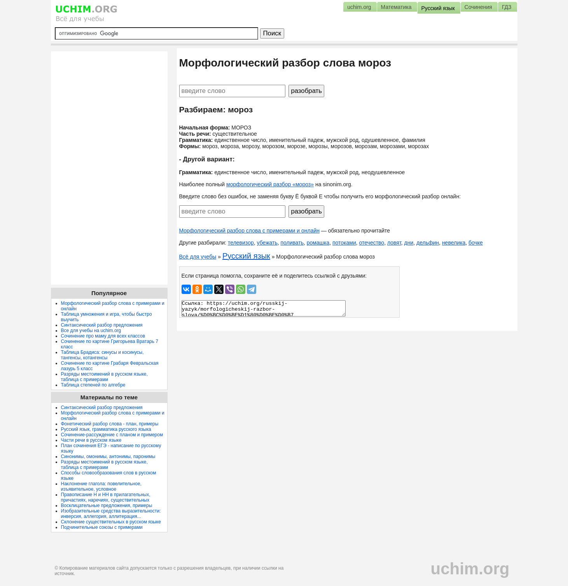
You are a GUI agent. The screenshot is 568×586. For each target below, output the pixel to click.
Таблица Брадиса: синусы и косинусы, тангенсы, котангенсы (102, 355)
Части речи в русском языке (91, 440)
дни (409, 243)
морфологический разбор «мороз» (270, 184)
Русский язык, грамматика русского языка (106, 429)
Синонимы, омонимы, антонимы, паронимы (108, 456)
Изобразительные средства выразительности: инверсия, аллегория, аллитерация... (111, 513)
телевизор (241, 243)
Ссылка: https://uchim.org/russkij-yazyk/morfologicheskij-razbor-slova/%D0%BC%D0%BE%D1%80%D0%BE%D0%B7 (264, 308)
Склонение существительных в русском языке (111, 522)
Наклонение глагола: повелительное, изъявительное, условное (101, 486)
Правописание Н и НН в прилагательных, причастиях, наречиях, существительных (105, 497)
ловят (394, 243)
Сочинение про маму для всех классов (103, 336)
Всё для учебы (198, 257)
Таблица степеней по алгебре (93, 385)
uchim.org (469, 569)
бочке (475, 243)
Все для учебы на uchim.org (91, 330)
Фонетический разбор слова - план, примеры (110, 424)
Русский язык (246, 256)
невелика (453, 243)
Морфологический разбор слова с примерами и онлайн (249, 230)
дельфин (427, 243)
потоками (344, 243)
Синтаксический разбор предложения (102, 325)
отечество (371, 243)
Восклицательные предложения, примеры (106, 505)
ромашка (318, 243)
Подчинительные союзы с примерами (102, 527)
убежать (267, 243)
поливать (292, 243)
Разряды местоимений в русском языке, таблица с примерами (104, 376)
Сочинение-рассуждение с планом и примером (112, 434)
